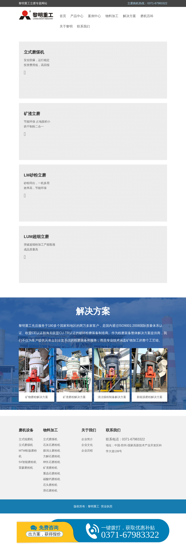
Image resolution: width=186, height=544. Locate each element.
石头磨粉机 (50, 484)
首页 (63, 16)
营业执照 (106, 506)
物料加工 (111, 16)
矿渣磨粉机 (50, 467)
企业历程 (87, 450)
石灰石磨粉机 (51, 444)
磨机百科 (146, 16)
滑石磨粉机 (50, 490)
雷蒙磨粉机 (26, 467)
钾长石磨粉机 (51, 462)
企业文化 (87, 444)
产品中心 (76, 16)
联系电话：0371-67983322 (125, 439)
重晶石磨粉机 (51, 473)
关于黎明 (66, 26)
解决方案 (129, 16)
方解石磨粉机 (51, 456)
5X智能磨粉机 (27, 462)
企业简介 (87, 439)
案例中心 (94, 16)
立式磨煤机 (26, 444)
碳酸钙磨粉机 (51, 479)
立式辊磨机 (26, 439)
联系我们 (83, 26)
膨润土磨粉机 (51, 450)
